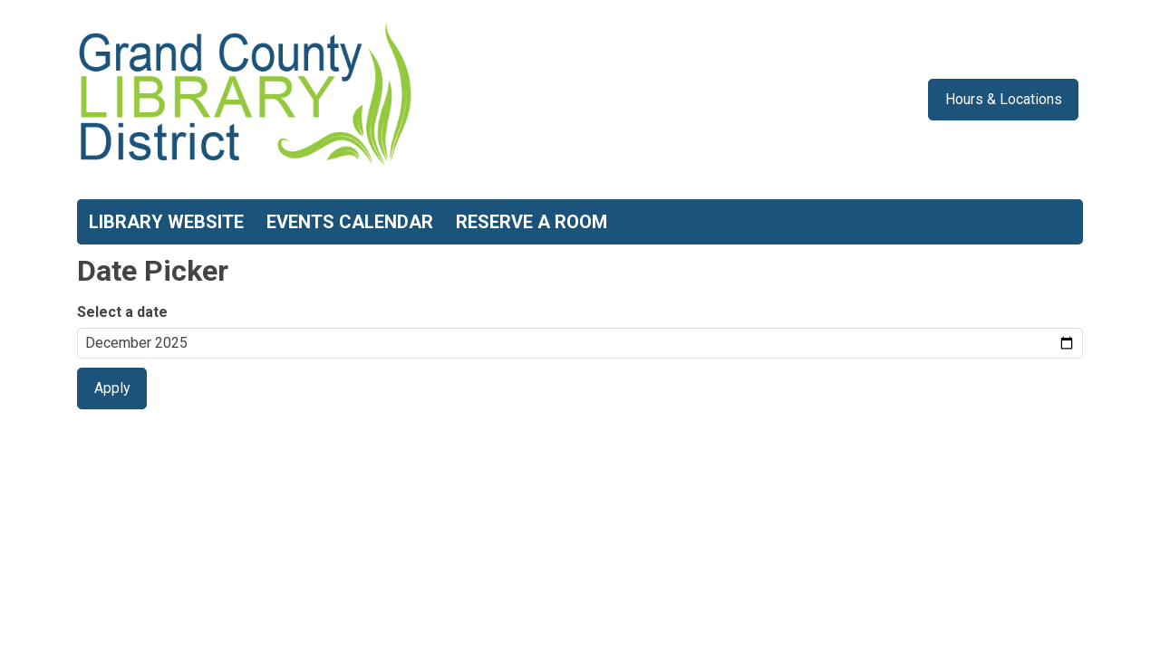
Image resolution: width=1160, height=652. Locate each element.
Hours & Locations (1003, 99)
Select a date (122, 312)
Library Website (166, 222)
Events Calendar (349, 222)
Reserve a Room (531, 222)
